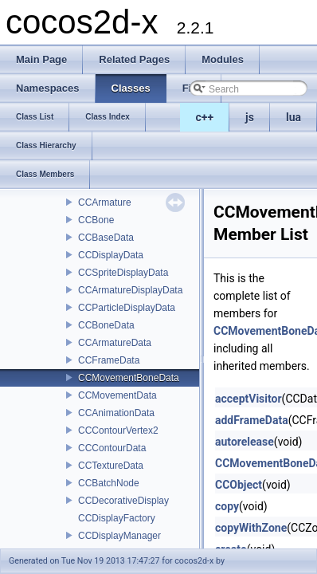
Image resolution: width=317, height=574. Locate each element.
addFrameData (251, 420)
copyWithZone (251, 527)
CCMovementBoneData (128, 377)
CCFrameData (108, 360)
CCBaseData (106, 237)
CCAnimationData (116, 413)
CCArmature (104, 202)
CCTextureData (110, 465)
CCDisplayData (110, 255)
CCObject (238, 484)
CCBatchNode (108, 483)
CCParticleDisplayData (126, 307)
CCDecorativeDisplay (123, 500)
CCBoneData (106, 325)
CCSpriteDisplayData (123, 272)
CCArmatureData (114, 342)
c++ (205, 117)
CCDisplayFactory (116, 518)
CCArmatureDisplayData (130, 290)
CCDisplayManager (119, 535)
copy (227, 506)
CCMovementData (117, 395)
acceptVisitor (248, 398)
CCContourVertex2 (118, 430)
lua (293, 117)
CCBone (96, 220)
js (249, 117)
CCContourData (112, 448)
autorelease (244, 441)
